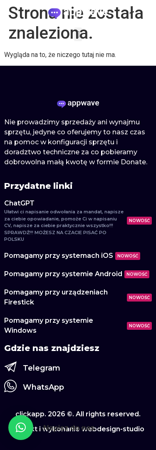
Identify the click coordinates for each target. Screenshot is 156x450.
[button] (78, 34)
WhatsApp (43, 387)
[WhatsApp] (10, 386)
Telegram (41, 368)
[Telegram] (10, 367)
